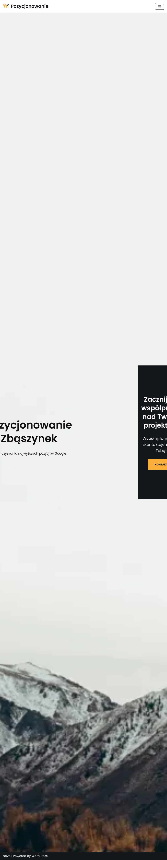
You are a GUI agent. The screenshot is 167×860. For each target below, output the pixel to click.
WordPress (40, 856)
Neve (6, 856)
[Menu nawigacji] (159, 6)
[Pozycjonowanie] (26, 6)
